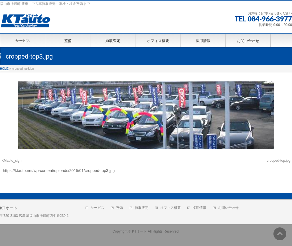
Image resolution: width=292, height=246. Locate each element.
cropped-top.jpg (278, 161)
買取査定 (142, 208)
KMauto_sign (11, 161)
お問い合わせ (228, 208)
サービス (97, 208)
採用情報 (199, 208)
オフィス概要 (170, 208)
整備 (119, 208)
